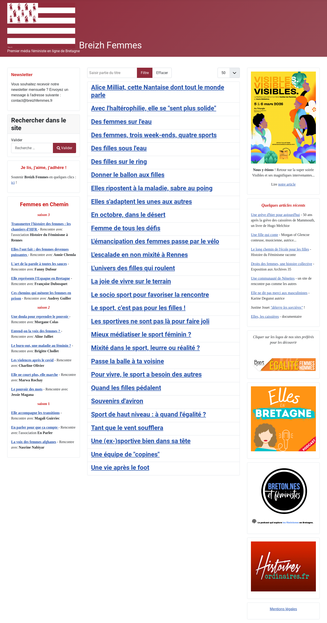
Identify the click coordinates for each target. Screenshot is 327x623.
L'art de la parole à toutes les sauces (39, 264)
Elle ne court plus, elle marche (34, 375)
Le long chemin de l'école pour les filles (280, 249)
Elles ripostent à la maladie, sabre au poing (152, 188)
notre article (287, 184)
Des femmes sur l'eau (121, 121)
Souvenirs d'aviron (117, 401)
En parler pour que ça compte (34, 427)
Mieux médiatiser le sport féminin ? (141, 334)
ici (13, 182)
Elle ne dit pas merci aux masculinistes (279, 293)
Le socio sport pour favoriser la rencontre (150, 294)
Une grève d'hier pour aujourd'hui (275, 215)
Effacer (162, 73)
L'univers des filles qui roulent (133, 268)
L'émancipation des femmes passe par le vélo (155, 241)
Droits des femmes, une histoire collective (281, 264)
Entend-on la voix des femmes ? (36, 331)
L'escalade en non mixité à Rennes (139, 254)
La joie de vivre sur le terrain (131, 281)
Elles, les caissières (265, 316)
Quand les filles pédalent (126, 388)
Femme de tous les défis (125, 228)
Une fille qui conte (264, 235)
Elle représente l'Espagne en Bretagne (40, 278)
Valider (16, 140)
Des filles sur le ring (119, 161)
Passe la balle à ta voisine (127, 361)
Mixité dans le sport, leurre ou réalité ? (145, 348)
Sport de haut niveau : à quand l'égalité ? (148, 414)
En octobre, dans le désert (128, 214)
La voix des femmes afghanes (33, 442)
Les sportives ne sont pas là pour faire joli (150, 321)
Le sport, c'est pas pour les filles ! (138, 308)
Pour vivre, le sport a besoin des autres (146, 374)
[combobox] (32, 148)
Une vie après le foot (120, 467)
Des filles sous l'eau (119, 148)
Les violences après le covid (32, 360)
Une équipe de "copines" (125, 454)
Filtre (145, 73)
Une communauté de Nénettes (273, 278)
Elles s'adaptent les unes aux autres (141, 201)
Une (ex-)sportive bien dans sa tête (141, 441)
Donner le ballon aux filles (127, 175)
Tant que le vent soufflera (127, 428)
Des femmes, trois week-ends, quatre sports (154, 135)
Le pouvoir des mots (26, 389)
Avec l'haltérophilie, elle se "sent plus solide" (153, 108)
